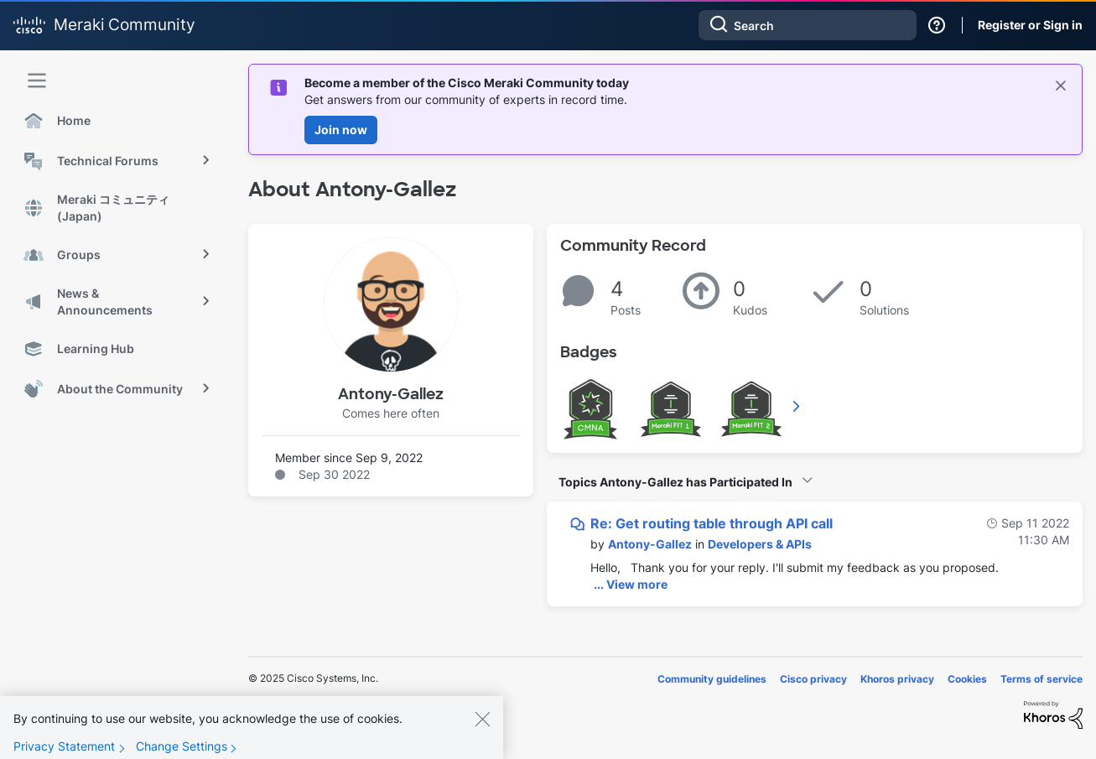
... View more (630, 584)
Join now (340, 129)
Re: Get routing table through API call (711, 523)
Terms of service (1041, 679)
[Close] (482, 732)
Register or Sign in (1030, 25)
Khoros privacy (897, 679)
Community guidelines (711, 679)
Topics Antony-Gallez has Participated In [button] (675, 482)
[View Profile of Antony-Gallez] (650, 544)
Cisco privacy (813, 679)
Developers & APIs (760, 544)
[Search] (808, 25)
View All (797, 405)
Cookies (967, 679)
